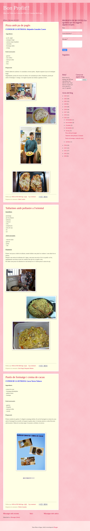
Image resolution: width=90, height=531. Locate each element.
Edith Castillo (21, 199)
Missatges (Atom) (15, 517)
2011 (65, 153)
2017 (65, 112)
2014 (65, 145)
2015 (65, 117)
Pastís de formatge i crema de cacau (25, 377)
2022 (65, 98)
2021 (65, 101)
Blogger (56, 527)
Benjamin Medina (28, 368)
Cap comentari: (32, 196)
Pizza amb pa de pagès (18, 25)
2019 (65, 106)
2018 (65, 109)
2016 (65, 115)
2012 (65, 150)
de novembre (69, 122)
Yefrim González (22, 507)
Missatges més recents (11, 513)
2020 (65, 104)
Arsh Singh (21, 368)
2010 (65, 156)
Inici (31, 513)
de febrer (68, 142)
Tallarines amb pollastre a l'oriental (25, 208)
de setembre (69, 128)
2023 (65, 96)
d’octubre (68, 125)
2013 (65, 148)
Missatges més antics (51, 513)
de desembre (69, 120)
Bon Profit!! (16, 8)
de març (68, 130)
